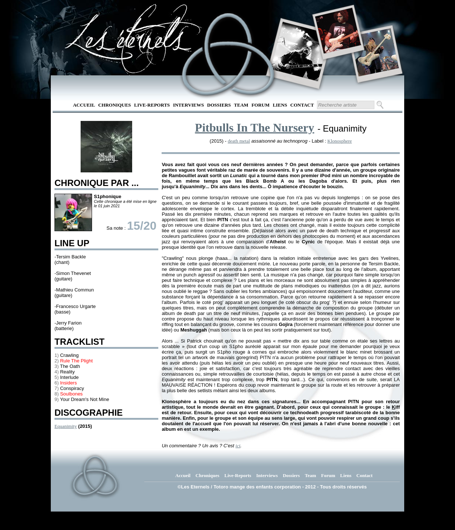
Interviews (188, 105)
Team (241, 105)
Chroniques (114, 105)
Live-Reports (152, 105)
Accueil (84, 105)
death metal (239, 141)
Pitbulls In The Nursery (254, 127)
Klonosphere (339, 141)
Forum (260, 105)
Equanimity (65, 426)
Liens (280, 105)
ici (238, 445)
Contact (302, 105)
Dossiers (219, 105)
